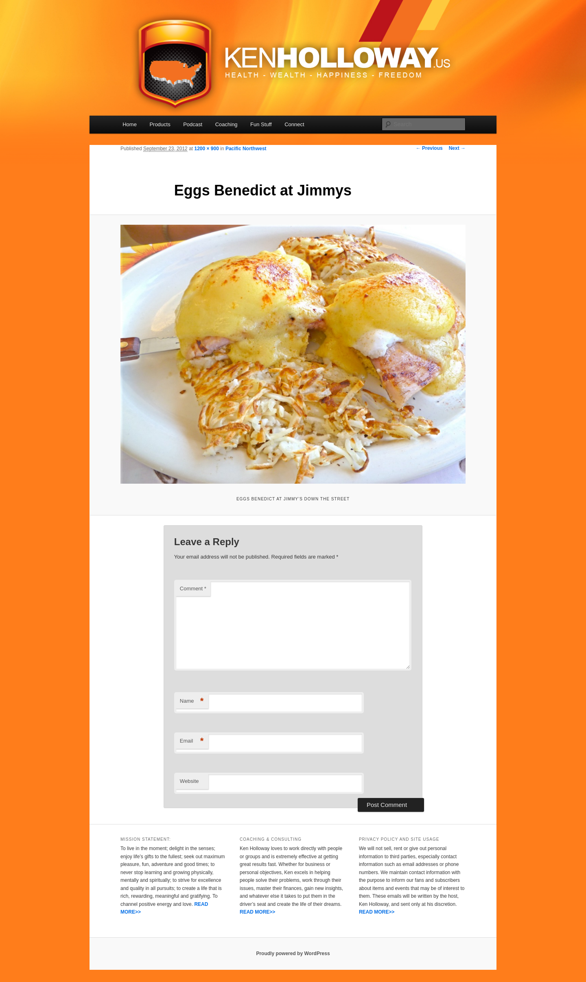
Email (192, 741)
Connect (294, 124)
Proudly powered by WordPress (293, 953)
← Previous (429, 148)
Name (192, 701)
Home (129, 124)
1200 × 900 (206, 148)
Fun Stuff (261, 124)
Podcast (192, 124)
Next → (457, 148)
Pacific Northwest (246, 148)
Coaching (226, 124)
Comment (193, 588)
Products (159, 124)
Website (189, 781)
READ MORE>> (257, 912)
